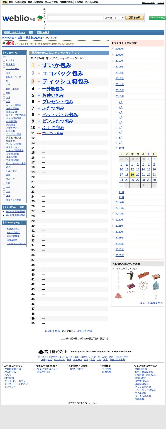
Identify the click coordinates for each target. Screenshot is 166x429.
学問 (8, 93)
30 (154, 179)
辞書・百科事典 (13, 199)
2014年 (120, 84)
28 (143, 179)
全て (5, 57)
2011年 (120, 66)
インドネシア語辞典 (145, 390)
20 (137, 174)
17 (121, 174)
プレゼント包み (57, 101)
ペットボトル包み (60, 114)
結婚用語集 (11, 121)
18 (126, 174)
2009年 (120, 54)
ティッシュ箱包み (65, 81)
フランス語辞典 (143, 387)
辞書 (5, 2)
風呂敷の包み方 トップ (14, 32)
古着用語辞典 (12, 154)
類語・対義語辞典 (17, 2)
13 (137, 169)
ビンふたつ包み (57, 121)
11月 (121, 192)
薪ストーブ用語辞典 (16, 115)
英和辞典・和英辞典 (145, 375)
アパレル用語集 (13, 144)
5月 (121, 122)
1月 (121, 102)
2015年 (120, 90)
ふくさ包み (53, 127)
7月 (121, 132)
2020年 (120, 219)
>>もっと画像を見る (151, 303)
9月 (121, 142)
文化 (8, 97)
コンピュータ (12, 68)
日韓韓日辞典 (66, 2)
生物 (8, 183)
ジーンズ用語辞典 (14, 150)
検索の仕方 (10, 372)
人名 (8, 191)
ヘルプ (161, 2)
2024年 (120, 243)
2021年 (120, 225)
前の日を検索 (52, 330)
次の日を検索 (84, 330)
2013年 (120, 78)
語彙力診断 (12, 239)
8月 (121, 137)
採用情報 (106, 372)
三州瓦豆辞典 (12, 108)
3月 (121, 112)
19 (132, 174)
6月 (121, 127)
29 (148, 179)
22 (148, 174)
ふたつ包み (53, 108)
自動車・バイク (13, 77)
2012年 (120, 72)
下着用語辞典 (12, 160)
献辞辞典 (10, 131)
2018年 (120, 208)
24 (121, 179)
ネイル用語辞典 (13, 118)
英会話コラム (13, 229)
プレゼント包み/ (52, 133)
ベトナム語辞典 (143, 396)
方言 (8, 195)
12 (132, 169)
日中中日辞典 (51, 2)
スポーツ (10, 179)
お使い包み (53, 95)
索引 (31, 32)
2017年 (120, 202)
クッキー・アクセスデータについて (17, 385)
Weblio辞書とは (12, 368)
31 (121, 185)
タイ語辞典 (140, 393)
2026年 (120, 255)
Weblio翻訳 (140, 378)
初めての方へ (148, 2)
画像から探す (43, 32)
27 (137, 179)
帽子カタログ (12, 147)
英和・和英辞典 (35, 2)
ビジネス (10, 60)
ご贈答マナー (12, 128)
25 (126, 179)
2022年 (120, 231)
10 (121, 169)
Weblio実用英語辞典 (15, 215)
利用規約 (9, 378)
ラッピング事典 (13, 134)
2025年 (120, 249)
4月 (121, 117)
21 (143, 174)
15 (148, 169)
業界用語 (10, 64)
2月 (121, 107)
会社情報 (106, 368)
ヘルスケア (11, 171)
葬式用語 (10, 124)
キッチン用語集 (13, 105)
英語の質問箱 (13, 236)
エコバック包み (62, 73)
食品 (8, 187)
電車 (8, 72)
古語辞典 (79, 2)
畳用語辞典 (11, 112)
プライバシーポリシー (16, 381)
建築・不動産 (12, 89)
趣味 (8, 175)
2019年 (120, 213)
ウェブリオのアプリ (47, 368)
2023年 (120, 237)
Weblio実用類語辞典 (15, 211)
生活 (20, 37)
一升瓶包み (53, 88)
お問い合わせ (77, 368)
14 (143, 169)
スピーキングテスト (16, 243)
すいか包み (57, 65)
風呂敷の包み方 (34, 37)
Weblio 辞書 (8, 37)
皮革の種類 (11, 157)
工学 (8, 85)
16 (154, 169)
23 (154, 174)
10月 (121, 147)
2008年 (120, 48)
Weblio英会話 (13, 232)
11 (126, 169)
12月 (121, 197)
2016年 (120, 96)
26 (132, 179)
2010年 (120, 60)
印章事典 (10, 141)
